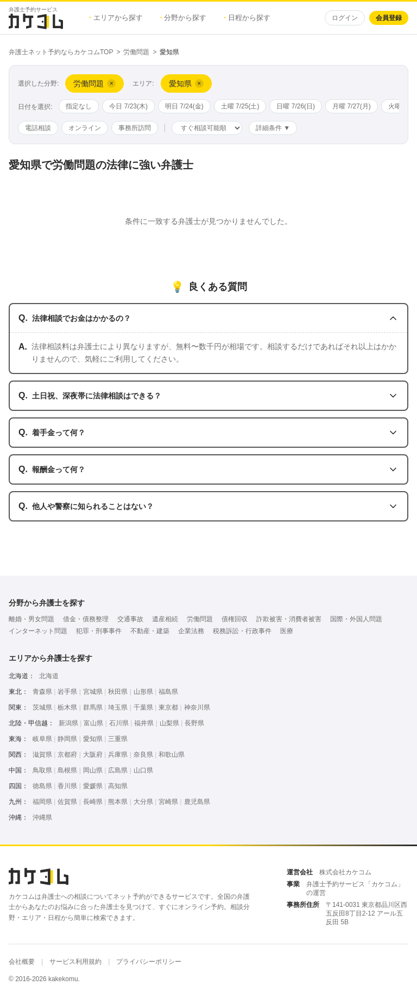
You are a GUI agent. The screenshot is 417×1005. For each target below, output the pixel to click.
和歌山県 (172, 754)
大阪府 (93, 754)
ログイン (345, 18)
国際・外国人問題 (356, 619)
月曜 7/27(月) (351, 106)
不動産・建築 (149, 631)
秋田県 (118, 691)
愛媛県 (93, 786)
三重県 (118, 739)
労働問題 (136, 52)
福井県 (144, 723)
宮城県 (93, 691)
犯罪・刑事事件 (99, 631)
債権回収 (235, 619)
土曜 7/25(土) (240, 106)
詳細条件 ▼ (273, 128)
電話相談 (38, 128)
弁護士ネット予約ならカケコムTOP (61, 52)
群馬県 (93, 707)
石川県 (119, 723)
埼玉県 (118, 707)
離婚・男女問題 (31, 619)
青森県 (42, 691)
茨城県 (42, 707)
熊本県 (118, 802)
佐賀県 (67, 802)
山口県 (143, 770)
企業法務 (191, 631)
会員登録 (389, 18)
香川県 (67, 786)
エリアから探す (116, 18)
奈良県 (143, 754)
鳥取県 (42, 770)
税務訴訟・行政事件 (242, 631)
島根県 (67, 770)
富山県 (93, 723)
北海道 (49, 676)
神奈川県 (197, 707)
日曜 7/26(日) (295, 106)
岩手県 (67, 691)
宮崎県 (168, 802)
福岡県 (42, 802)
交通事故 (130, 619)
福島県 (168, 691)
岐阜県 (42, 739)
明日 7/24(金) (184, 106)
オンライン (84, 128)
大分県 (143, 802)
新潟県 (68, 723)
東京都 (168, 707)
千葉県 (143, 707)
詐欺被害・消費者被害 (288, 619)
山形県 (143, 691)
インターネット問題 (38, 631)
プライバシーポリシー (148, 961)
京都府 (67, 754)
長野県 (194, 723)
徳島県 (42, 786)
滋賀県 (42, 754)
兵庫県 (118, 754)
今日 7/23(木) (128, 106)
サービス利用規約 (75, 961)
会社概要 (22, 961)
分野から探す (183, 18)
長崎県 (93, 802)
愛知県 (93, 739)
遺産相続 (165, 619)
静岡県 (67, 739)
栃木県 (67, 707)
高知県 (118, 786)
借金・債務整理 (86, 619)
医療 (286, 631)
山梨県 (169, 723)
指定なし (79, 106)
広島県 (118, 770)
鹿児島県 (197, 802)
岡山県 (93, 770)
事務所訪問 (134, 128)
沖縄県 (42, 817)
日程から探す (247, 18)
